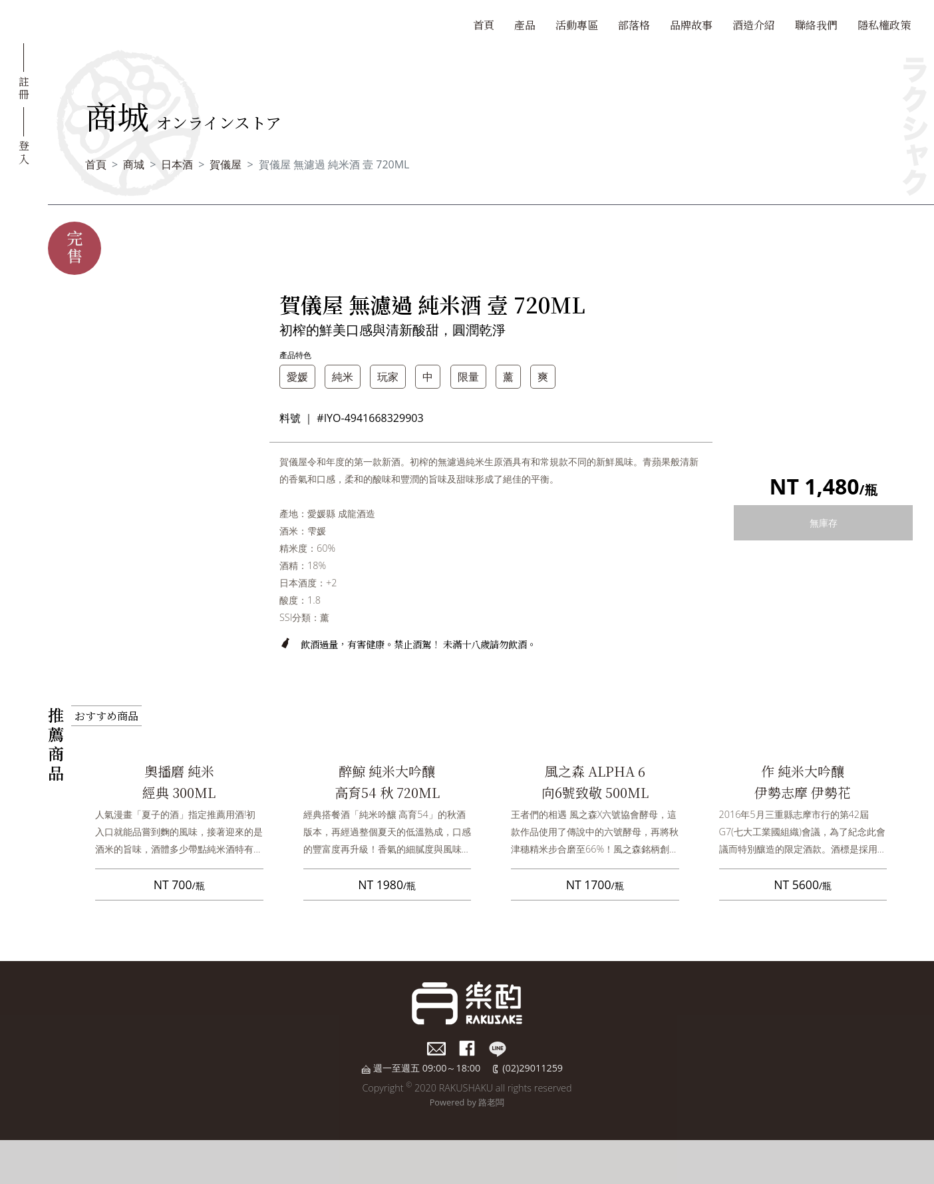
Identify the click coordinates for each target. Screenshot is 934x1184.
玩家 (387, 376)
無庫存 (824, 522)
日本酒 (177, 164)
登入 (24, 151)
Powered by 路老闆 (467, 1102)
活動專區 (576, 25)
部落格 (634, 25)
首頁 (483, 25)
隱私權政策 (884, 25)
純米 (342, 376)
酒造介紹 (753, 25)
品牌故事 (691, 25)
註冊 (24, 87)
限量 (468, 376)
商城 (133, 164)
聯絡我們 (816, 25)
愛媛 (297, 376)
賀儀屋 (225, 164)
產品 (525, 25)
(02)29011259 (532, 1068)
